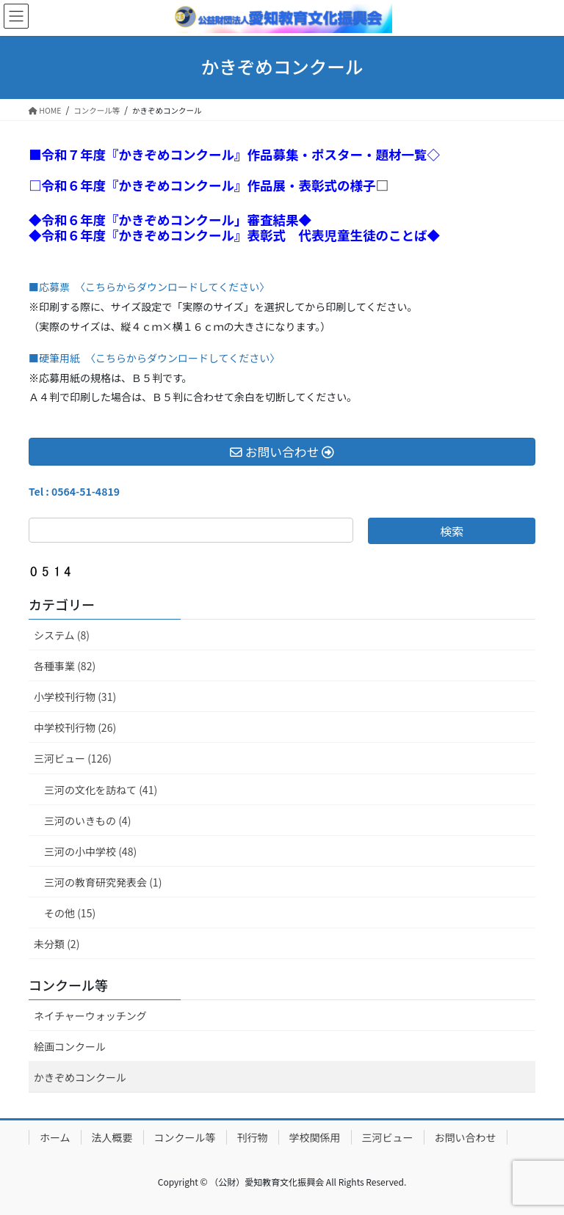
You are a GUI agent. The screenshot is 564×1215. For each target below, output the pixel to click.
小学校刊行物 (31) (75, 696)
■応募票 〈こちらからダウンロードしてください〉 (149, 286)
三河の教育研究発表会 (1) (103, 882)
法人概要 (112, 1137)
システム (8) (62, 635)
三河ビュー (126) (73, 758)
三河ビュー (387, 1137)
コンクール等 (68, 984)
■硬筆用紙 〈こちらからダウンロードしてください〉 (154, 357)
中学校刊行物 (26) (75, 727)
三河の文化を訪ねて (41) (100, 789)
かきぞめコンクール (80, 1077)
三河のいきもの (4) (87, 820)
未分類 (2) (56, 943)
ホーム (55, 1137)
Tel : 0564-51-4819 (74, 491)
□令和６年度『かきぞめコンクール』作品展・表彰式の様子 (202, 185)
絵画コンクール (70, 1046)
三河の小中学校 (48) (90, 851)
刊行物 (252, 1137)
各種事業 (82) (64, 665)
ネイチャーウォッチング (90, 1015)
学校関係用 (315, 1137)
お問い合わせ (465, 1137)
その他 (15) (69, 913)
